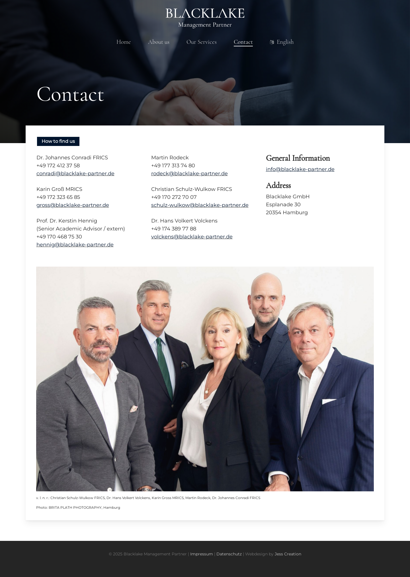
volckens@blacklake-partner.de (192, 237)
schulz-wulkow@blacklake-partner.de (200, 205)
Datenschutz (229, 554)
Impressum (201, 554)
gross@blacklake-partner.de (72, 205)
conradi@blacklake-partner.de (75, 173)
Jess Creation (288, 554)
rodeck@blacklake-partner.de (189, 173)
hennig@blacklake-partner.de (75, 245)
